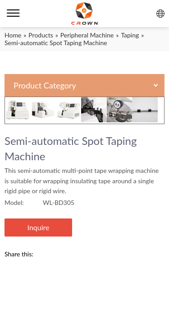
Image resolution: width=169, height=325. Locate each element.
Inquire (38, 227)
